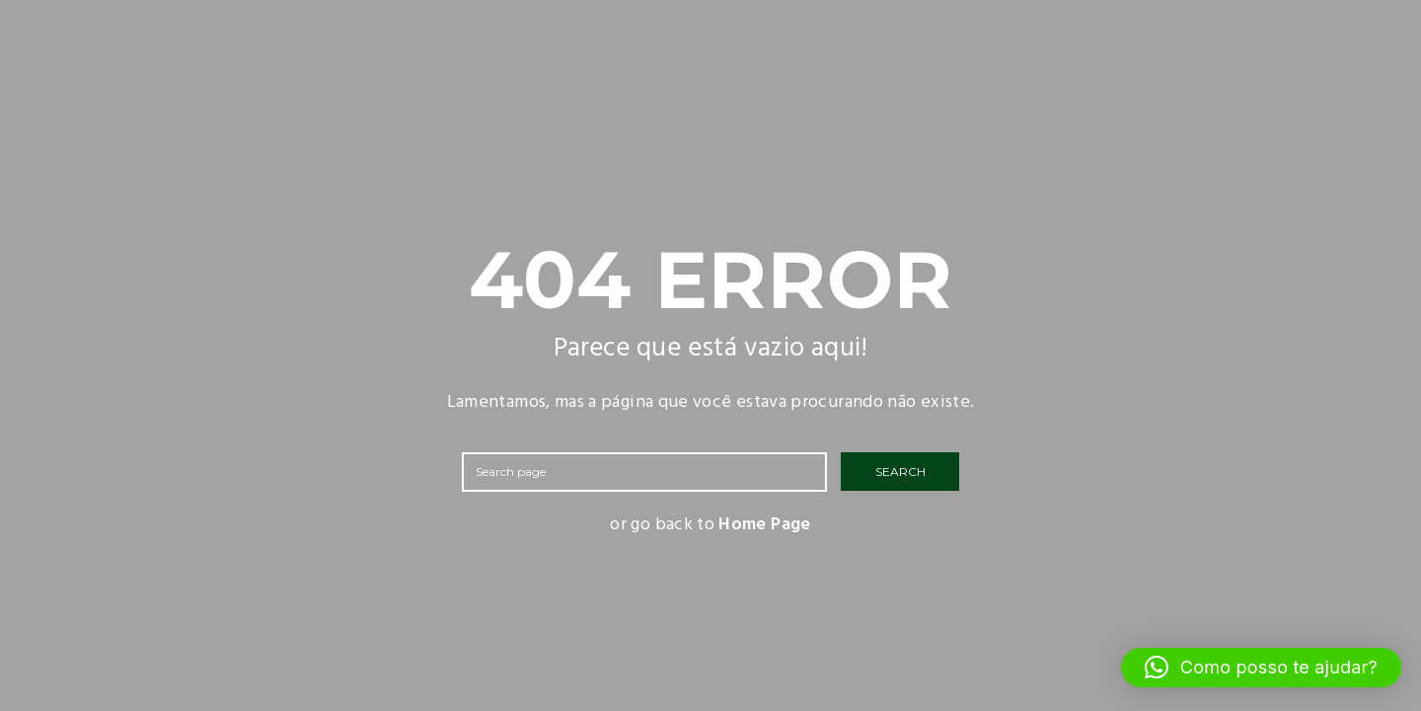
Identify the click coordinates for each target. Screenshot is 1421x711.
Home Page (764, 525)
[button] (1261, 667)
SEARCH (900, 471)
